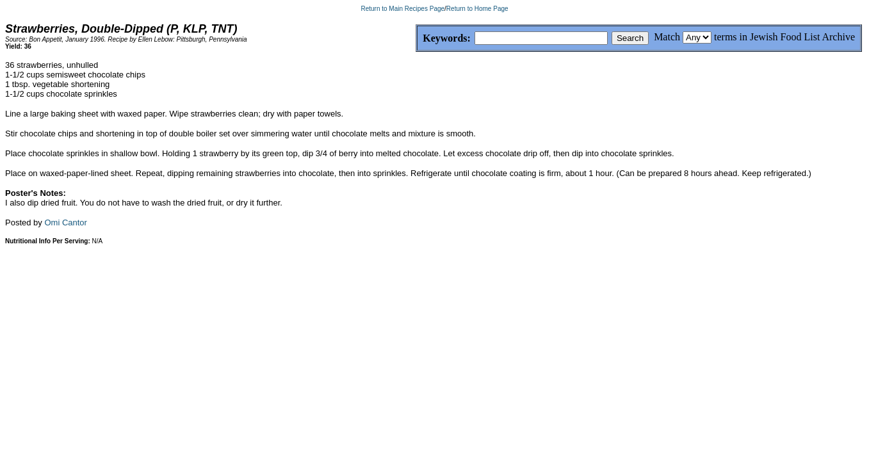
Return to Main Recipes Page (402, 8)
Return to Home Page (477, 8)
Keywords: (416, 38)
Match (667, 36)
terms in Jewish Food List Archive (784, 36)
